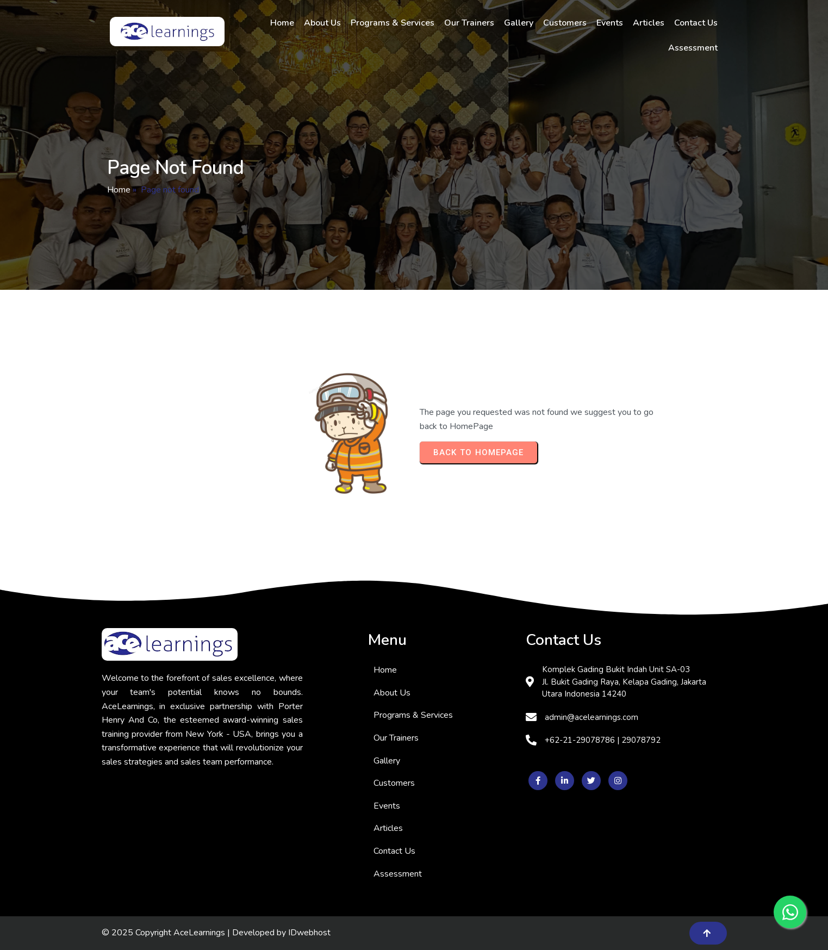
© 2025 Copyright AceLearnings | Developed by (195, 933)
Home (118, 190)
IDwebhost (309, 933)
